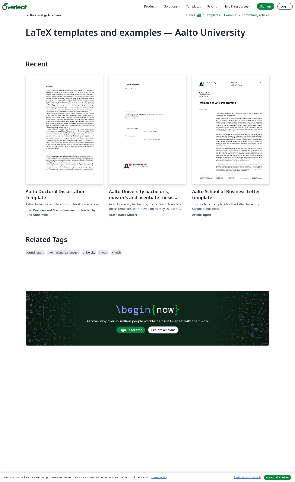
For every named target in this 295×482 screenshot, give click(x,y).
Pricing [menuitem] (212, 6)
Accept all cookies (277, 477)
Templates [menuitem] (193, 6)
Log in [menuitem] (285, 6)
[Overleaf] (14, 6)
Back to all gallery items (43, 15)
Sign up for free (130, 330)
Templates (212, 15)
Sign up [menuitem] (265, 6)
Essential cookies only (247, 477)
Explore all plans (163, 330)
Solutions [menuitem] (171, 6)
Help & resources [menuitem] (236, 6)
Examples (231, 15)
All (199, 15)
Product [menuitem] (150, 6)
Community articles (255, 15)
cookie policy (159, 477)
